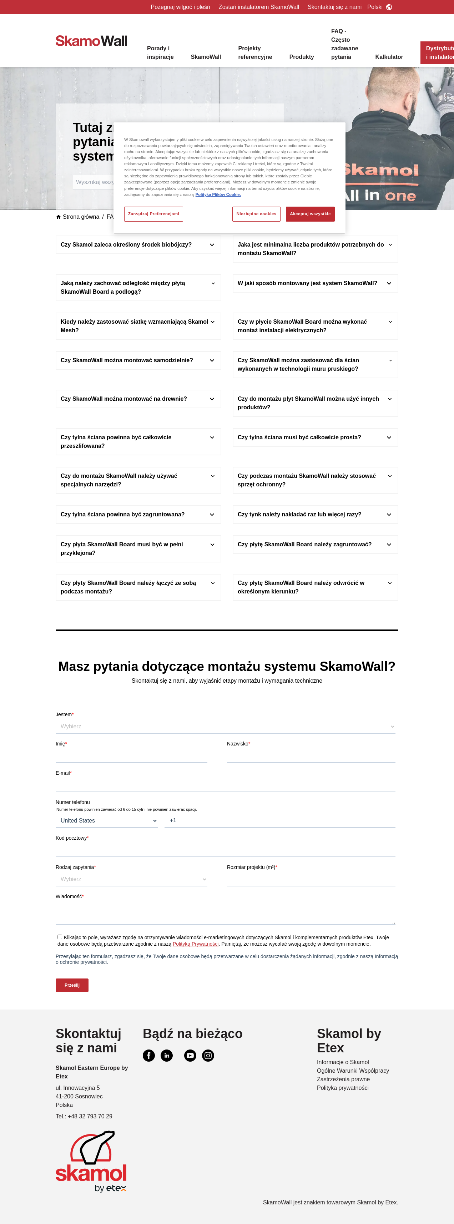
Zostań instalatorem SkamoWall (259, 7)
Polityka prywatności (343, 1088)
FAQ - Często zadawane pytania (344, 44)
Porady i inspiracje (160, 52)
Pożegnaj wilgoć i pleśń (180, 7)
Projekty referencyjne (255, 52)
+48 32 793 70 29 (90, 1116)
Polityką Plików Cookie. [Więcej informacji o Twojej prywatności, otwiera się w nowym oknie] (218, 194)
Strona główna (77, 217)
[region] (229, 178)
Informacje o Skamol (343, 1062)
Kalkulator (389, 57)
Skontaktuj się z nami (335, 7)
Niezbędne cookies (257, 214)
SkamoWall (206, 57)
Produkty (301, 57)
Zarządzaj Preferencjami (153, 214)
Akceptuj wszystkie (310, 214)
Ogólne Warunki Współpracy (353, 1071)
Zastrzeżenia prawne (343, 1079)
